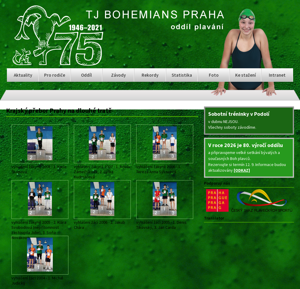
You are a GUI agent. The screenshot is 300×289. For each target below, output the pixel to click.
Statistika (182, 75)
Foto (214, 75)
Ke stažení (245, 75)
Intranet (277, 75)
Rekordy (150, 75)
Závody (118, 75)
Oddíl (86, 75)
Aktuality (23, 75)
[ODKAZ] (242, 170)
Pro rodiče (54, 75)
